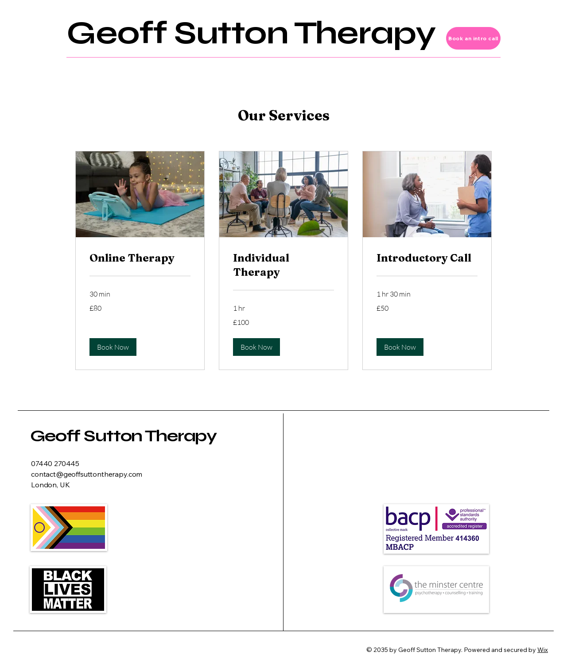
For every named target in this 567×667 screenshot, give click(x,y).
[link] (139, 258)
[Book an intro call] (473, 38)
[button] (112, 347)
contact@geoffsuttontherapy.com (86, 474)
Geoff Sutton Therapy (123, 436)
